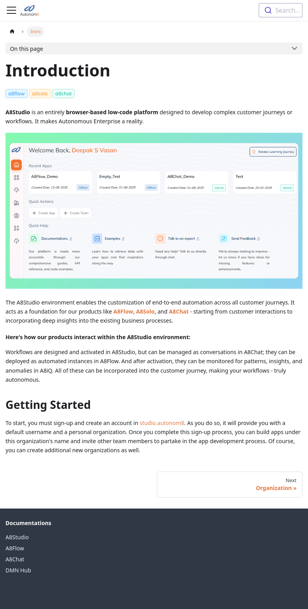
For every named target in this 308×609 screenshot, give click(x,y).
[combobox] (280, 10)
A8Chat (15, 559)
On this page (26, 48)
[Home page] (12, 31)
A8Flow (15, 548)
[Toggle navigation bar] (11, 10)
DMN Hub (18, 570)
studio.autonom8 (162, 423)
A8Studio (17, 537)
